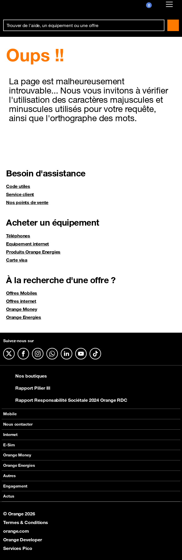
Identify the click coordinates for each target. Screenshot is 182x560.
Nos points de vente (27, 202)
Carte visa (16, 259)
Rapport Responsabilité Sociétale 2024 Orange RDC (65, 400)
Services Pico (17, 548)
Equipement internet (27, 243)
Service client (20, 194)
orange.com (16, 531)
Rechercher (173, 25)
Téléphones (18, 235)
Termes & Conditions (25, 522)
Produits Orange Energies (33, 251)
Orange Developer (22, 539)
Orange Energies (23, 317)
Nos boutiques (25, 376)
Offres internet (21, 301)
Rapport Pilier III (26, 388)
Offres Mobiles (21, 293)
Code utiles (18, 186)
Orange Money (21, 309)
